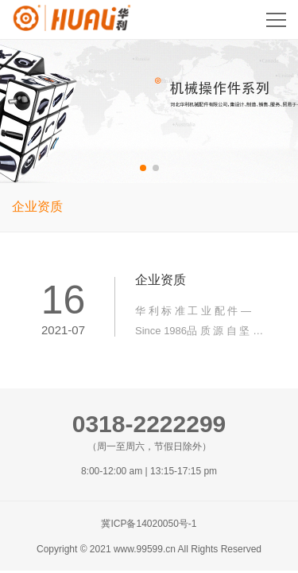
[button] (143, 168)
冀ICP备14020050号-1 (148, 523)
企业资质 (37, 206)
